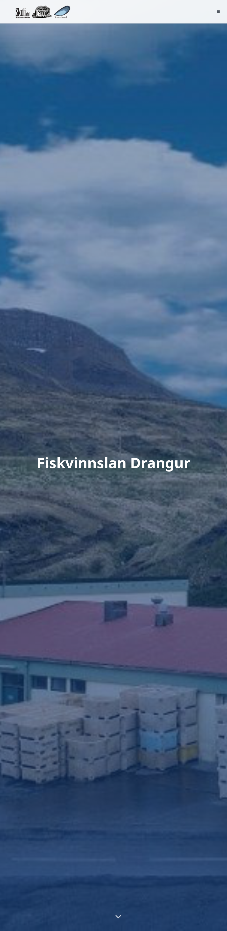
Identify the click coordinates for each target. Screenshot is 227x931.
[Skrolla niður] (118, 917)
